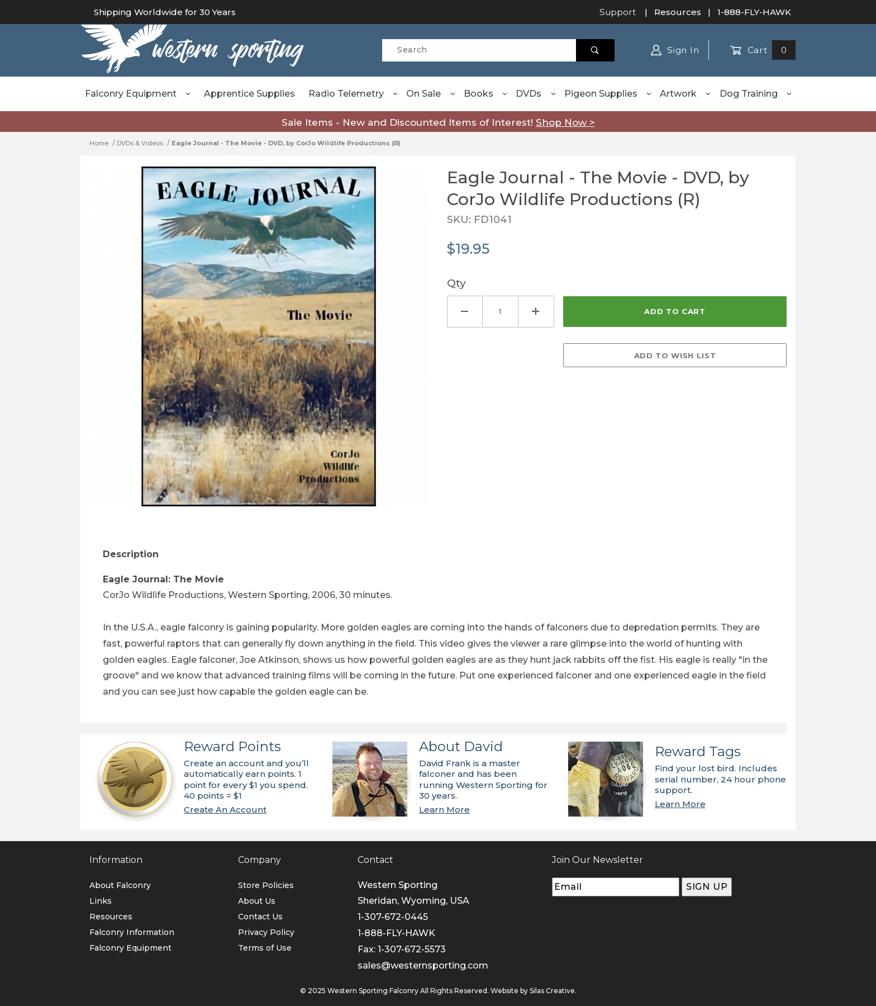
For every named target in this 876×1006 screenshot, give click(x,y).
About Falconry (120, 885)
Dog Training (756, 93)
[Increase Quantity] (536, 312)
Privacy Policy (266, 932)
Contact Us (260, 917)
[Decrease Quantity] (465, 312)
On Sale (431, 93)
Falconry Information (131, 932)
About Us (256, 901)
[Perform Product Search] (595, 50)
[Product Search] (479, 50)
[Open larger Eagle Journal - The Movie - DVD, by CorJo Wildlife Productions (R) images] (259, 344)
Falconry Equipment (138, 93)
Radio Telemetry (353, 93)
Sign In (675, 50)
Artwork (686, 93)
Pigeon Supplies (608, 93)
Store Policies (266, 885)
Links (100, 901)
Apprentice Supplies (249, 93)
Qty (456, 283)
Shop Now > (565, 122)
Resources (677, 12)
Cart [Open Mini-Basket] (763, 50)
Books (486, 93)
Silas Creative (552, 990)
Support (617, 12)
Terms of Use (265, 948)
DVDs (536, 93)
